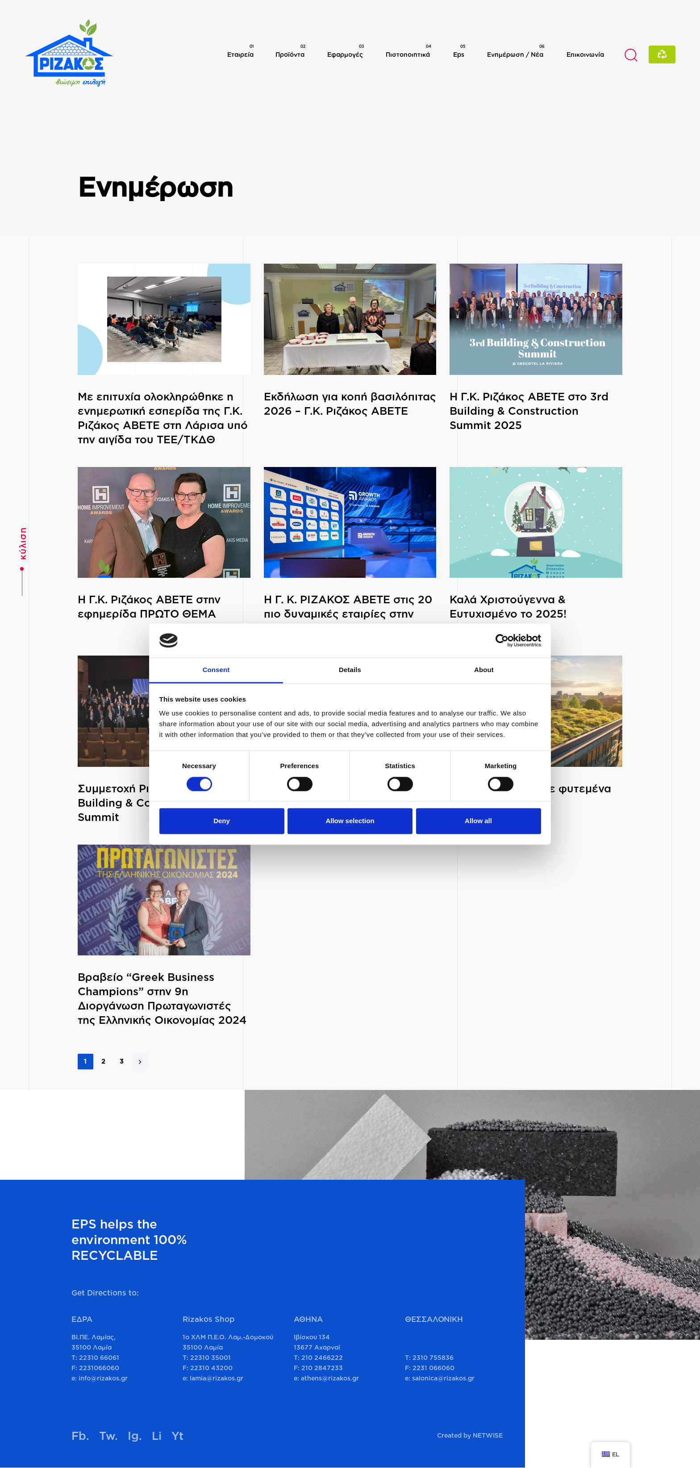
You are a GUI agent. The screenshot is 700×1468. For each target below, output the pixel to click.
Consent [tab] (216, 670)
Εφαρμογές (345, 50)
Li (157, 1435)
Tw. (108, 1435)
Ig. (135, 1435)
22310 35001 (210, 1357)
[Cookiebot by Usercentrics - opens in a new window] (502, 640)
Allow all (478, 821)
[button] (631, 54)
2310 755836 (433, 1357)
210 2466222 (322, 1357)
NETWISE (488, 1435)
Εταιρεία (240, 50)
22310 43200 (211, 1367)
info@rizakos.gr (103, 1378)
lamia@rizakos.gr (216, 1378)
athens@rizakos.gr (330, 1378)
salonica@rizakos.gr (443, 1378)
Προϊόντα (290, 50)
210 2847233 (322, 1367)
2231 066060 (433, 1367)
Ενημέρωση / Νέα (516, 50)
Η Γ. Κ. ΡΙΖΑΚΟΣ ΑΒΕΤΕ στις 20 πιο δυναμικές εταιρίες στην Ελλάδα (348, 613)
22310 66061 (99, 1357)
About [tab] (484, 670)
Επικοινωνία (585, 54)
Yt (177, 1435)
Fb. (80, 1435)
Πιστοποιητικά (408, 50)
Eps (459, 50)
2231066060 (99, 1367)
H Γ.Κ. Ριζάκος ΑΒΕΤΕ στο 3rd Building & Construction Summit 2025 (529, 411)
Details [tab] (350, 670)
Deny (221, 821)
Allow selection (349, 821)
